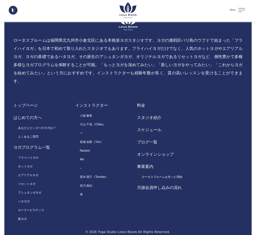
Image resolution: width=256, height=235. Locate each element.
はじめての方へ (27, 117)
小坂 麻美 (86, 115)
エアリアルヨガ (28, 175)
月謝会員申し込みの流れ (159, 187)
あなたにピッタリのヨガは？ (37, 127)
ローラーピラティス (31, 210)
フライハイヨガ (28, 157)
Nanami (85, 150)
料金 (141, 105)
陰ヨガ (22, 218)
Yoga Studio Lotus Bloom (117, 232)
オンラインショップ (155, 154)
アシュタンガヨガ (29, 192)
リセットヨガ (26, 183)
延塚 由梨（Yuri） (91, 141)
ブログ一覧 (147, 142)
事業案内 (145, 166)
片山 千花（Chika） (93, 124)
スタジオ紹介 (149, 117)
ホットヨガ (25, 166)
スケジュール (149, 129)
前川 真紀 (86, 185)
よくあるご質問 (28, 136)
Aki (82, 159)
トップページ (25, 105)
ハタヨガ (24, 201)
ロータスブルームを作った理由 (162, 176)
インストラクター (91, 105)
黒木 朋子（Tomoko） (94, 176)
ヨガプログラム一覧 (31, 147)
